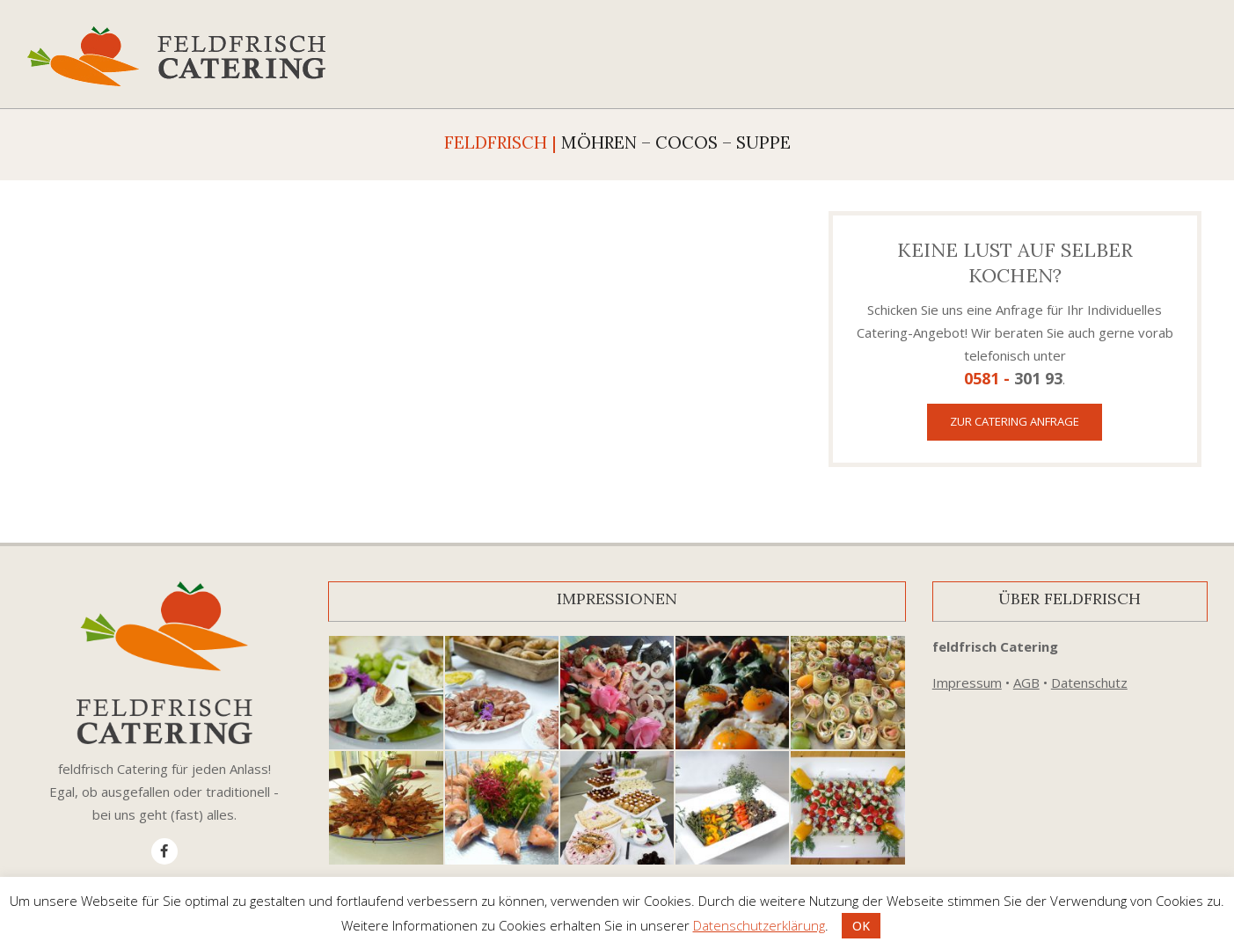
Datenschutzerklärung (759, 925)
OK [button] (861, 925)
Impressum (967, 682)
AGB (1026, 682)
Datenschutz (1089, 682)
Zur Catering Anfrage (1014, 421)
